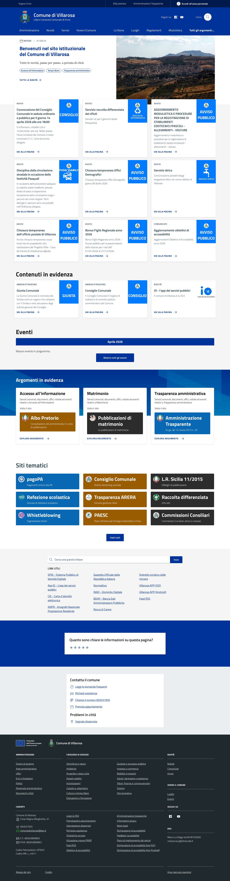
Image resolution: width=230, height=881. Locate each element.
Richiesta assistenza (76, 830)
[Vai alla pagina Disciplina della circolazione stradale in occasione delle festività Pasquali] (27, 210)
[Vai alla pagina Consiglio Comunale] (96, 311)
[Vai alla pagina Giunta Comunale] (27, 311)
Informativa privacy (127, 821)
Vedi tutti (115, 537)
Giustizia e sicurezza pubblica (131, 764)
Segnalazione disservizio (78, 825)
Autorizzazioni (73, 783)
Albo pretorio (119, 3)
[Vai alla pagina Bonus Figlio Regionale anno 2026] (96, 255)
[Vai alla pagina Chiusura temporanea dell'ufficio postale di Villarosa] (27, 255)
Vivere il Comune (86, 30)
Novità (50, 30)
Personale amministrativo (29, 788)
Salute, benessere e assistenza (132, 778)
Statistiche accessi (75, 835)
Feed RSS (71, 845)
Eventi (170, 799)
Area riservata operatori (179, 872)
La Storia (119, 30)
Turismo (121, 788)
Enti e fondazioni (24, 778)
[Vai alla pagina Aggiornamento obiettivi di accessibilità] (164, 255)
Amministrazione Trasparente (148, 3)
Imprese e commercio (127, 768)
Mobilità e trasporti (126, 773)
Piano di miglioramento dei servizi (134, 840)
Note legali (122, 825)
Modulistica (175, 30)
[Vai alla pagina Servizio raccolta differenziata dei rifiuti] (96, 150)
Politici (19, 783)
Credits (48, 872)
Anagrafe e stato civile (77, 773)
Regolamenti (154, 30)
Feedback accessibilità (128, 835)
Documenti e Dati (25, 793)
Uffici (18, 773)
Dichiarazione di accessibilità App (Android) (138, 850)
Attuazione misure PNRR (79, 840)
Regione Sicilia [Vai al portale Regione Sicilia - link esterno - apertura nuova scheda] (25, 3)
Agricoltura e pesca (76, 764)
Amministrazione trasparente (132, 816)
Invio (176, 559)
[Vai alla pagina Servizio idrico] (164, 210)
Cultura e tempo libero (77, 793)
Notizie (170, 764)
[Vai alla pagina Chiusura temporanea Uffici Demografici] (96, 210)
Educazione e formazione (79, 798)
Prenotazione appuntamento (81, 821)
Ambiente (71, 768)
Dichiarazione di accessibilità (131, 830)
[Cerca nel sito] (207, 17)
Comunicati (173, 768)
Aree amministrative (26, 768)
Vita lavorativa (124, 793)
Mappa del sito (23, 872)
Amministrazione (29, 30)
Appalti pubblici (74, 778)
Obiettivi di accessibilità (78, 850)
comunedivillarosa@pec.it (33, 830)
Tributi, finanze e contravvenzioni (133, 783)
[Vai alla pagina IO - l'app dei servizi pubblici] (164, 311)
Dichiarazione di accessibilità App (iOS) (136, 845)
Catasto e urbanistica (77, 788)
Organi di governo (25, 764)
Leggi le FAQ (72, 816)
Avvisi (170, 773)
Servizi (65, 30)
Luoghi (135, 30)
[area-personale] (192, 3)
